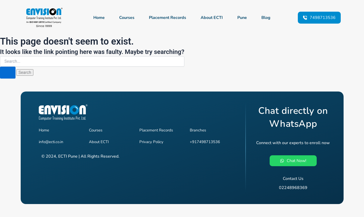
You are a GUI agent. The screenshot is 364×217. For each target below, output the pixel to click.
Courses (126, 17)
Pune (242, 17)
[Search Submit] (8, 73)
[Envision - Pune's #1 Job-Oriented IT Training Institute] (44, 17)
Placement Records (167, 17)
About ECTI (212, 17)
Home (99, 17)
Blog (265, 17)
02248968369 (293, 188)
